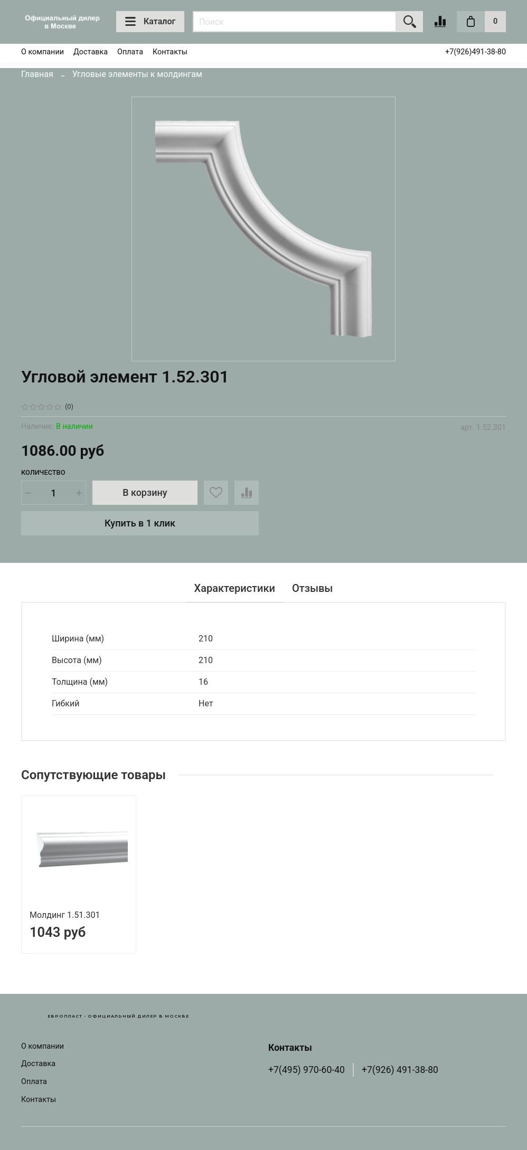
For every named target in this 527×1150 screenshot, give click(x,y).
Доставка (90, 51)
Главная (37, 74)
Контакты (170, 51)
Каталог (150, 21)
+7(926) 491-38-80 (400, 1070)
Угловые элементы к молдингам (137, 74)
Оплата (130, 51)
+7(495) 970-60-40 (306, 1070)
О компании (42, 51)
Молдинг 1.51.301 (65, 915)
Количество (43, 472)
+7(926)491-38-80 (475, 51)
